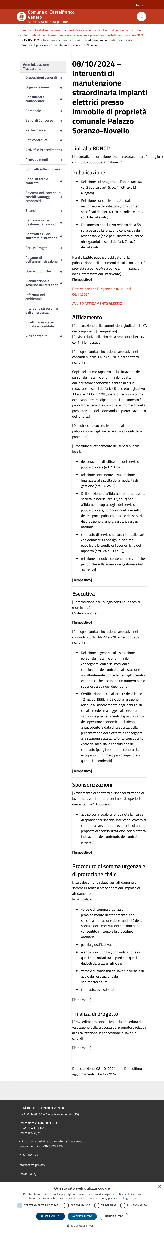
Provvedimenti (45, 159)
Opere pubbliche (45, 271)
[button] (82, 1225)
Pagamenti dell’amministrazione (45, 259)
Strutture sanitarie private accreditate (39, 324)
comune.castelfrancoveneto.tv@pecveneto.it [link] (55, 1141)
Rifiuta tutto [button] (113, 1216)
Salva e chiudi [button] (50, 1216)
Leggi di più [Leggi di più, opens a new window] (130, 1198)
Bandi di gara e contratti (45, 181)
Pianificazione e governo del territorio (45, 283)
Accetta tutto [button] (82, 1216)
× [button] (159, 1186)
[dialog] (82, 1207)
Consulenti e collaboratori (45, 99)
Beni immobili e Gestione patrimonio (45, 222)
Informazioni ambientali (35, 296)
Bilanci (45, 210)
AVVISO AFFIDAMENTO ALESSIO (97, 303)
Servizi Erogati (45, 248)
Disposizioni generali (45, 77)
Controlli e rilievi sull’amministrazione (45, 236)
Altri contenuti (45, 336)
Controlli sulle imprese (42, 169)
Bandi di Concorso (45, 120)
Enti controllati (45, 140)
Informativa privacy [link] (32, 1164)
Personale (45, 111)
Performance (45, 130)
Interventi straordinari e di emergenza (42, 310)
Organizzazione (45, 87)
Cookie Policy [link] (27, 1173)
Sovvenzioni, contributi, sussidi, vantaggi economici (45, 197)
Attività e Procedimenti (45, 150)
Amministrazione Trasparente (36, 66)
